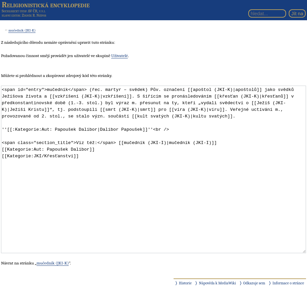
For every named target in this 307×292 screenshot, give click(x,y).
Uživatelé (119, 55)
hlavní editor (11, 15)
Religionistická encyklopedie (46, 4)
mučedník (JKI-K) (22, 30)
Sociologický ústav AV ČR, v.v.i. (23, 11)
